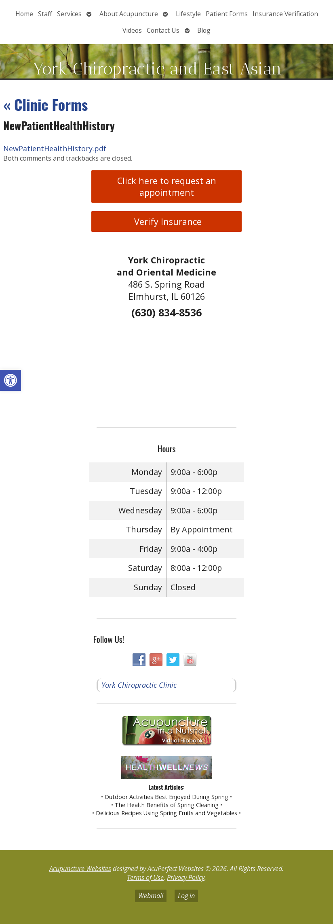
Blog (204, 30)
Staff (45, 13)
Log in (186, 895)
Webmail (150, 895)
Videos (132, 30)
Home (24, 13)
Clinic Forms (45, 104)
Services (69, 13)
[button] (10, 380)
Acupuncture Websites (80, 868)
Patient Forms (227, 13)
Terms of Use (145, 877)
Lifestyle (188, 13)
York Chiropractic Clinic (139, 685)
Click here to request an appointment (166, 186)
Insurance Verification (285, 13)
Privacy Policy (185, 877)
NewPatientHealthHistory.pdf (54, 148)
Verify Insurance (167, 221)
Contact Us (163, 30)
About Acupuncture (128, 13)
